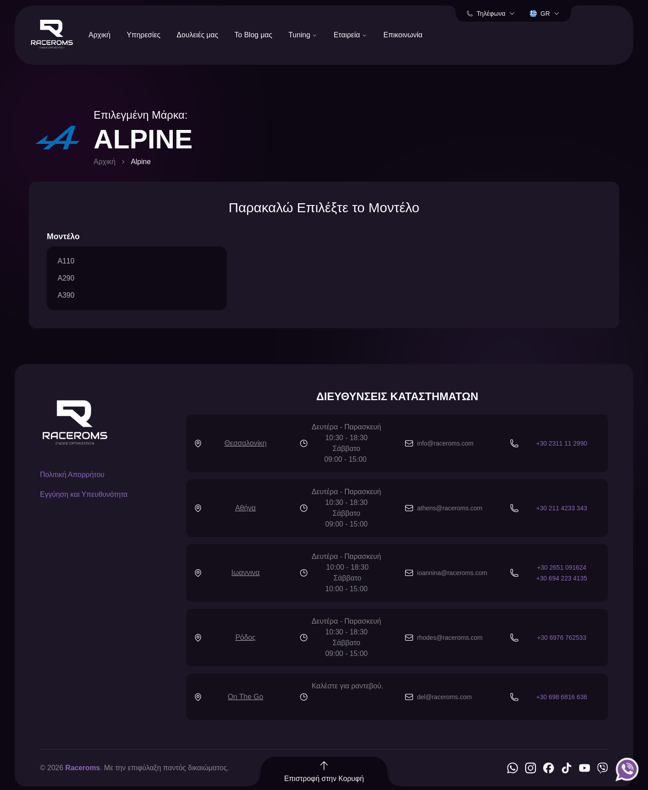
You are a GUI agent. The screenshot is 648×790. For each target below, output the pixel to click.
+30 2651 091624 (561, 567)
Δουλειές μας (198, 35)
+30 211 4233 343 (561, 508)
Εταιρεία (350, 35)
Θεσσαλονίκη (246, 443)
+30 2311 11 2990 (561, 443)
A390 (66, 295)
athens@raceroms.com (449, 508)
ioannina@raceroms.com (452, 572)
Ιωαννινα (245, 572)
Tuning (302, 35)
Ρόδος (245, 637)
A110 (66, 261)
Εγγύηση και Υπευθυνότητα (84, 494)
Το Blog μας (253, 35)
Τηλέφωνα (491, 13)
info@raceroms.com (445, 443)
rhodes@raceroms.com (450, 637)
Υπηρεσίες (143, 35)
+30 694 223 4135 (561, 578)
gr (545, 13)
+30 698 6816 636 (561, 697)
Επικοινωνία (403, 35)
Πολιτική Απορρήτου (72, 474)
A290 (66, 278)
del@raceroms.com (444, 697)
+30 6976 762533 (561, 637)
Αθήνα (245, 508)
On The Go (245, 697)
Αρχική (100, 35)
